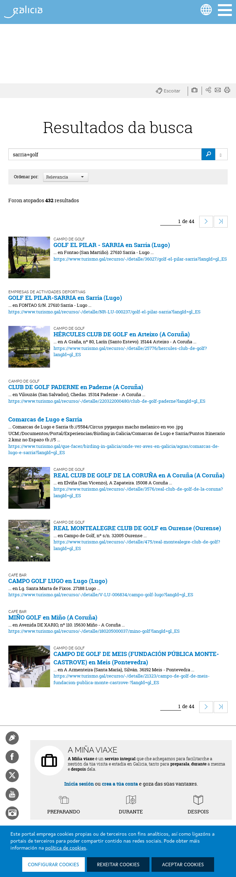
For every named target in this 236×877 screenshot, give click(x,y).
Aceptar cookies (183, 864)
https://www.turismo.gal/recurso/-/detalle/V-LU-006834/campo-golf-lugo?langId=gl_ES (100, 594)
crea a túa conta (120, 783)
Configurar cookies (53, 864)
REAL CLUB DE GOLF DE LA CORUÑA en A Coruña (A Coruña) (139, 475)
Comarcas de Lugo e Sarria (45, 419)
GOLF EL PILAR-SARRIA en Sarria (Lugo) (65, 298)
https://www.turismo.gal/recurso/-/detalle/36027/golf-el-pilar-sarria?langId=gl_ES (140, 259)
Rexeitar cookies (118, 864)
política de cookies (65, 848)
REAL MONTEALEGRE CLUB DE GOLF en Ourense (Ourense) (137, 528)
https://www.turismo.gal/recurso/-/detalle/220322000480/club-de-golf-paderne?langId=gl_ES (106, 401)
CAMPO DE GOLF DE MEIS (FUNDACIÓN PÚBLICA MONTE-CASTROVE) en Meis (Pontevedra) (136, 658)
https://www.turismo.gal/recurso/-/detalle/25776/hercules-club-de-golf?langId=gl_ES (130, 351)
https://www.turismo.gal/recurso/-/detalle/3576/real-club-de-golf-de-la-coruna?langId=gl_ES (138, 492)
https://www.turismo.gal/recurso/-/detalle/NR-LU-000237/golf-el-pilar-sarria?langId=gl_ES (104, 312)
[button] (172, 91)
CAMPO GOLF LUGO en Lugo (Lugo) (57, 581)
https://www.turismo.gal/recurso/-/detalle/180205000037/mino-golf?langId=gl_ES (94, 631)
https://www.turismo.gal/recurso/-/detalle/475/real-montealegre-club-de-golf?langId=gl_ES (137, 545)
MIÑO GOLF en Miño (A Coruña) (52, 617)
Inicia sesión (79, 783)
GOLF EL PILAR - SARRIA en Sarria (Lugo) (112, 245)
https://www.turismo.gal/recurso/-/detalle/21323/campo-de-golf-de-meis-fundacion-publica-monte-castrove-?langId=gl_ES (132, 679)
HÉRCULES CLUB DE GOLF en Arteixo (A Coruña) (122, 334)
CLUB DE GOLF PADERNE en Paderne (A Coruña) (75, 387)
